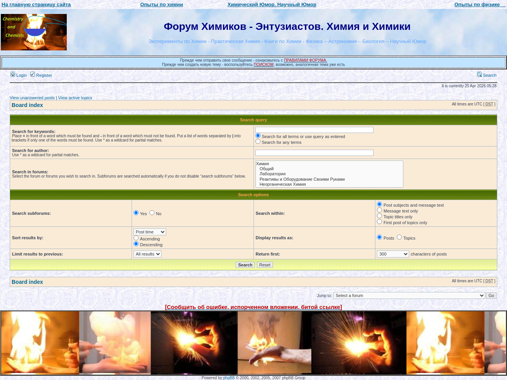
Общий (329, 168)
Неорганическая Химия (329, 184)
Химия (329, 163)
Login (18, 75)
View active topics (75, 97)
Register (41, 75)
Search (487, 75)
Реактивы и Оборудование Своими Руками (329, 179)
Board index (27, 105)
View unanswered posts (32, 97)
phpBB (229, 378)
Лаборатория (329, 173)
